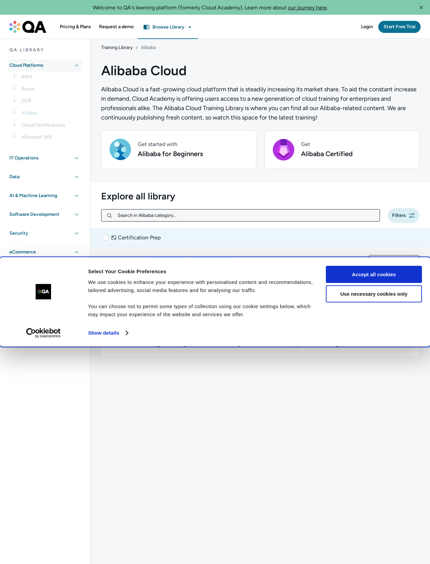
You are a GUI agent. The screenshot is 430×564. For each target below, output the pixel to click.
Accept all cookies (374, 492)
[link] (50, 79)
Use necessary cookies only (373, 512)
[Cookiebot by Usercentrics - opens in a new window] (43, 551)
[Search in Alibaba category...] (246, 211)
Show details (103, 551)
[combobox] (394, 257)
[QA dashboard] (28, 27)
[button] (421, 7)
